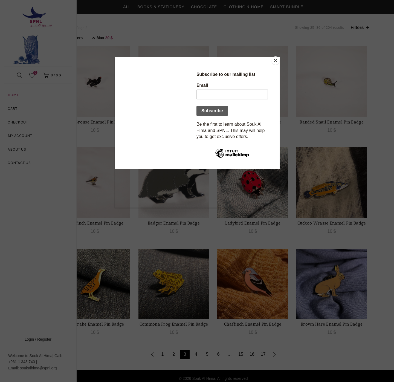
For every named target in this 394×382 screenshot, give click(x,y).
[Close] (278, 58)
